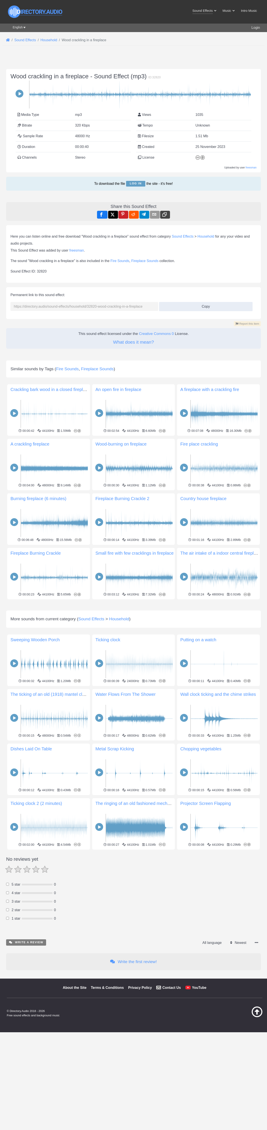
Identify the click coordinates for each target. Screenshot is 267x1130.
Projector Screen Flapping (205, 803)
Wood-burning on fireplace (121, 444)
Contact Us (171, 987)
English (18, 27)
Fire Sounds (120, 261)
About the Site (74, 987)
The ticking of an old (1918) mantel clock (49, 694)
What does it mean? (133, 342)
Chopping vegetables (200, 748)
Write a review (26, 942)
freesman (251, 167)
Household (206, 236)
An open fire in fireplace (118, 389)
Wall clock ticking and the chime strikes (218, 694)
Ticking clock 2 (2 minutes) (36, 803)
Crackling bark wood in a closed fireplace (50, 389)
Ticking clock (107, 639)
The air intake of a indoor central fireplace (220, 553)
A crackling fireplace (29, 444)
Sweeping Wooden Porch (35, 639)
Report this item (247, 323)
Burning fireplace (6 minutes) (38, 498)
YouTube (199, 987)
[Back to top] (246, 1016)
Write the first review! (133, 961)
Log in (136, 183)
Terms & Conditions (107, 987)
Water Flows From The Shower (125, 694)
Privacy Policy (140, 987)
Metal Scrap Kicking (114, 748)
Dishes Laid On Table (31, 748)
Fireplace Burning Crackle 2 (122, 498)
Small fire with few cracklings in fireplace (134, 553)
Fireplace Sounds (145, 261)
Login (255, 27)
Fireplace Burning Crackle (35, 553)
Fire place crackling (199, 444)
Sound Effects (182, 236)
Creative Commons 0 (156, 334)
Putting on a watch (198, 639)
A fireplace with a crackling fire (209, 389)
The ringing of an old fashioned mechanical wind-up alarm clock (157, 803)
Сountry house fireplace (203, 498)
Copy (204, 305)
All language (212, 943)
